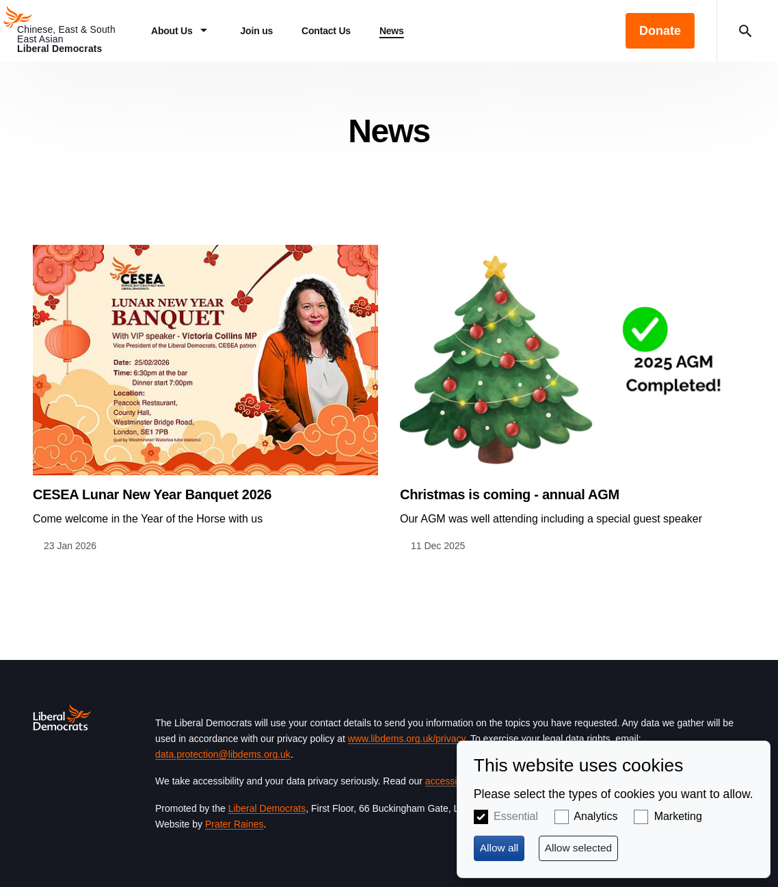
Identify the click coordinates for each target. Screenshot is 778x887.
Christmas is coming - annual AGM (509, 494)
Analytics (595, 816)
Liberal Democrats (267, 808)
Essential (516, 816)
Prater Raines (234, 824)
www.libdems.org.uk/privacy (407, 738)
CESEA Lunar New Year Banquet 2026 (152, 494)
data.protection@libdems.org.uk (223, 754)
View (205, 399)
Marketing (678, 816)
